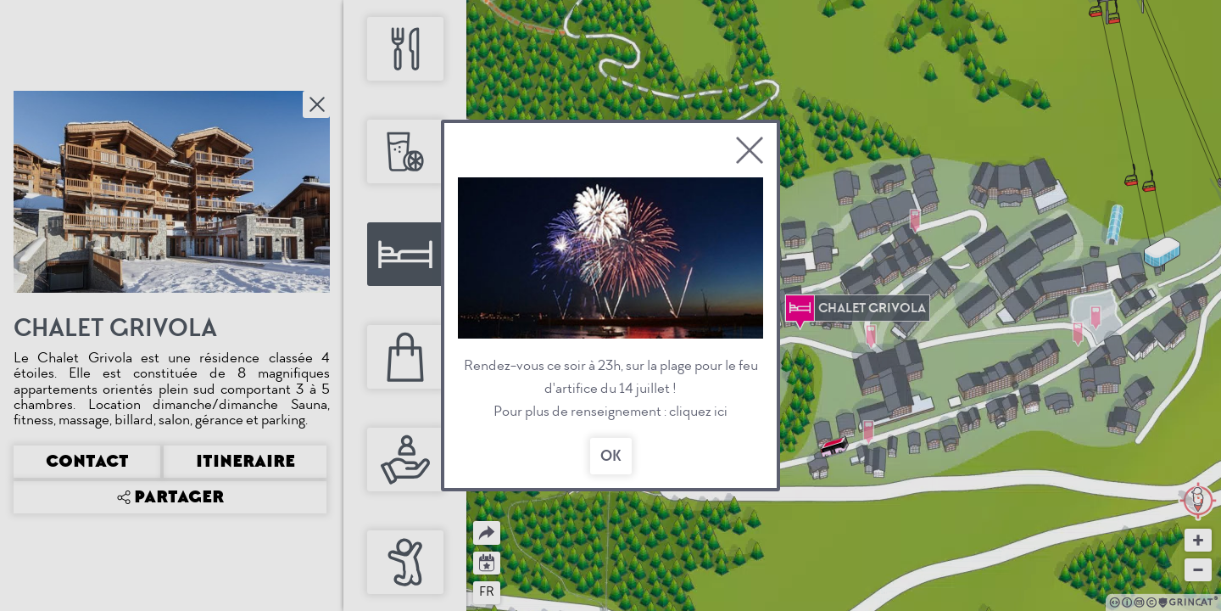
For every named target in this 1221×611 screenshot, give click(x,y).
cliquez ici (698, 411)
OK (611, 456)
